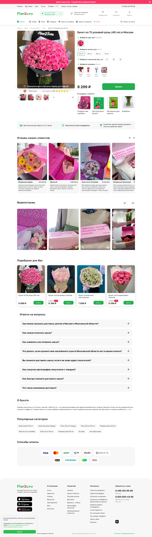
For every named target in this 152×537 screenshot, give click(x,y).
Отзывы (53, 6)
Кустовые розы (95, 431)
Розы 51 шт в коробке (27, 431)
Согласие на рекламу (98, 496)
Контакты (50, 509)
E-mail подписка (96, 510)
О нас (43, 6)
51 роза (81, 431)
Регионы (93, 522)
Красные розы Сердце (46, 426)
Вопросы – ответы (73, 502)
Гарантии (50, 493)
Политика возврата (97, 490)
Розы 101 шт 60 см (88, 426)
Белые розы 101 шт (26, 426)
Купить (118, 86)
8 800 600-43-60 (124, 496)
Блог (36, 6)
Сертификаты (52, 502)
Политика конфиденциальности (124, 533)
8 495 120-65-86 (124, 490)
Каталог (70, 490)
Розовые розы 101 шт (108, 426)
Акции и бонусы (73, 493)
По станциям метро (97, 513)
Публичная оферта (97, 493)
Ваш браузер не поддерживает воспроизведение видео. (32, 229)
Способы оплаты (73, 496)
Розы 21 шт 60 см (46, 431)
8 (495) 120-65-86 (128, 6)
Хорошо (19, 532)
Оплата (20, 6)
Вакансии (50, 499)
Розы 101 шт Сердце (68, 426)
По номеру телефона (98, 516)
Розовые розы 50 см (66, 431)
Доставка (28, 6)
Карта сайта (94, 519)
